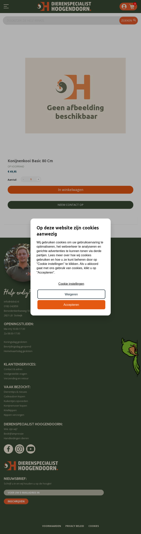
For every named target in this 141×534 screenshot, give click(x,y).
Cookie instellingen (71, 283)
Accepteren (71, 304)
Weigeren (71, 294)
